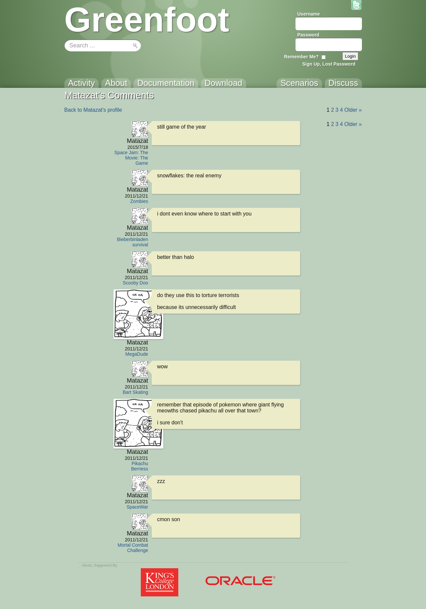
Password (308, 34)
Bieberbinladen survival (132, 242)
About (86, 565)
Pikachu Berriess (139, 466)
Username (309, 14)
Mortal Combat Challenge (133, 547)
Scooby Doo (135, 282)
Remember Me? (301, 56)
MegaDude (137, 354)
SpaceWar (137, 507)
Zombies (139, 201)
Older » (353, 110)
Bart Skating (135, 392)
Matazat (137, 141)
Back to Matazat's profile (93, 110)
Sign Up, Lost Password (328, 64)
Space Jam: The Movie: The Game (131, 158)
